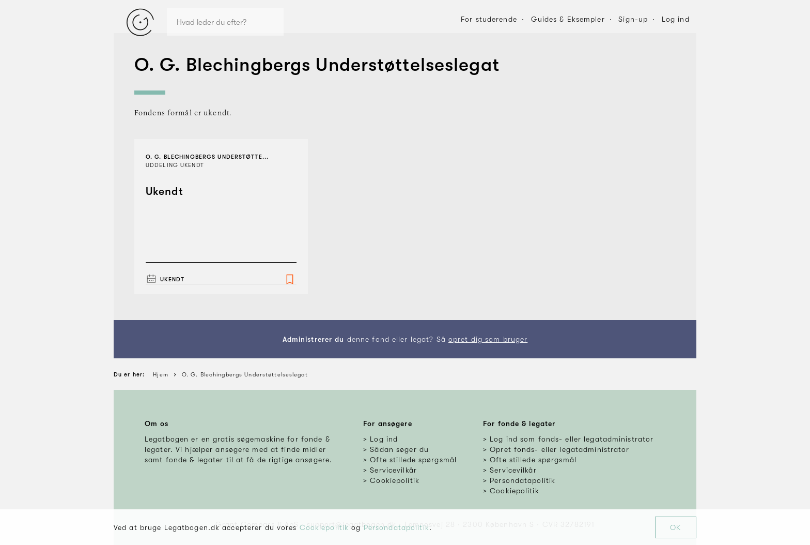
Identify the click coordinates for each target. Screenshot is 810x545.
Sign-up (633, 19)
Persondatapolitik (396, 527)
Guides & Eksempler (568, 19)
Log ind (676, 19)
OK (675, 527)
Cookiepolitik (324, 527)
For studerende (489, 19)
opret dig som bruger (487, 339)
